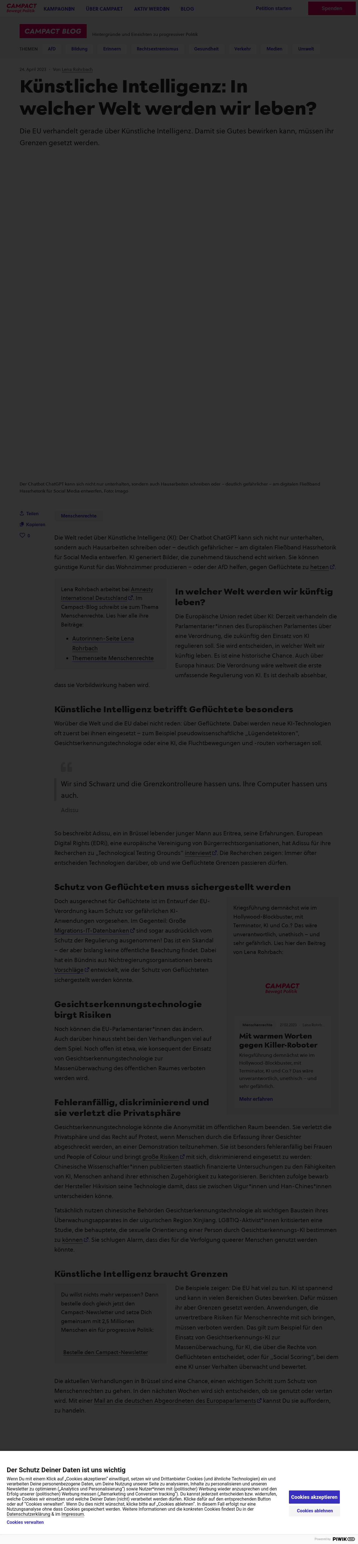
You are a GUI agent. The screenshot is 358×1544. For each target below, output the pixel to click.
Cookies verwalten (25, 1522)
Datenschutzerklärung (28, 1514)
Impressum (73, 1514)
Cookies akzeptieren (314, 1497)
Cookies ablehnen (315, 1510)
